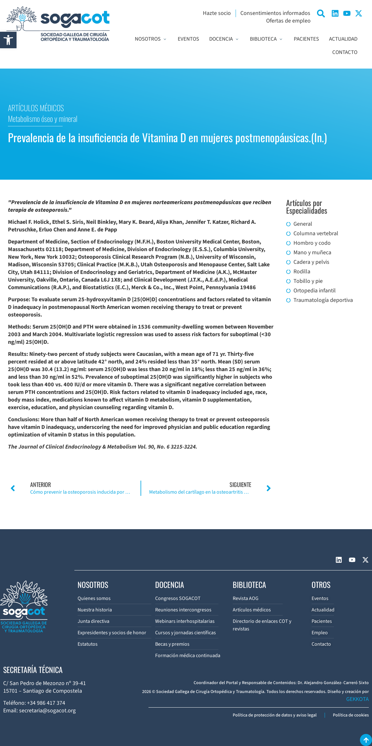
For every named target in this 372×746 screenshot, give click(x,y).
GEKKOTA (357, 699)
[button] (8, 40)
